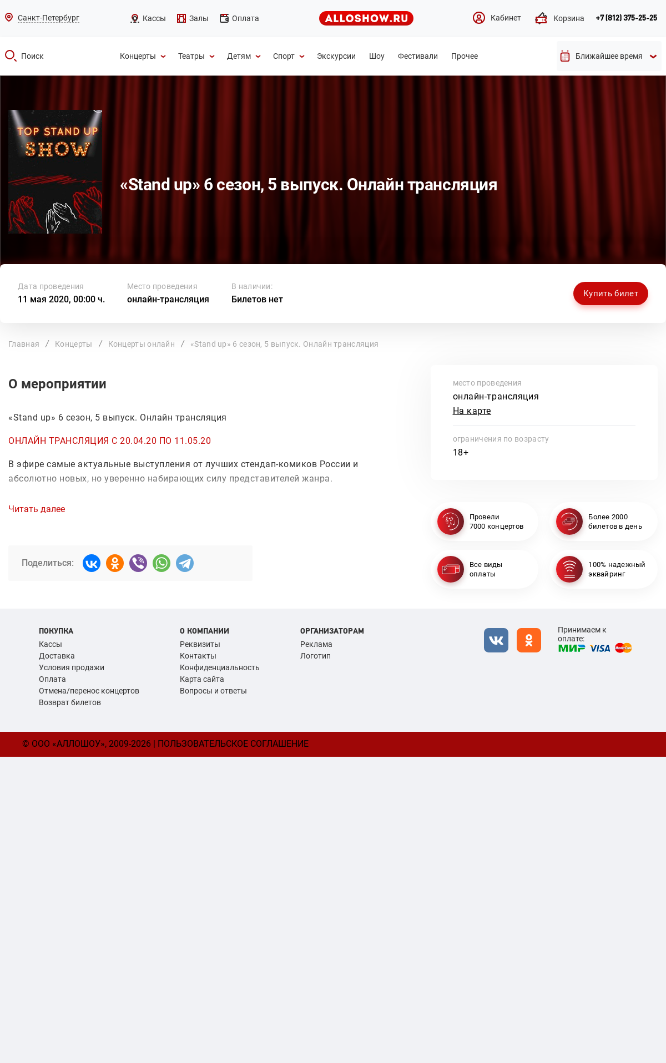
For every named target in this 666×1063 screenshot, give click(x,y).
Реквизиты (200, 644)
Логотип (315, 655)
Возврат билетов (70, 702)
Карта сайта (202, 679)
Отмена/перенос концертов (89, 690)
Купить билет (610, 293)
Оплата (52, 679)
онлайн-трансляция (168, 299)
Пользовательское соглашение (233, 743)
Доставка (57, 655)
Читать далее (36, 509)
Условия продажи (71, 667)
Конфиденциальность (220, 667)
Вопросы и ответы (213, 690)
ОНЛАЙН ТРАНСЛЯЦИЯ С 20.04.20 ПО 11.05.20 (109, 441)
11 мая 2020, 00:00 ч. (61, 299)
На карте (472, 411)
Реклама (316, 644)
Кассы (50, 644)
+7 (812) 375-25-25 (626, 18)
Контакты (198, 655)
